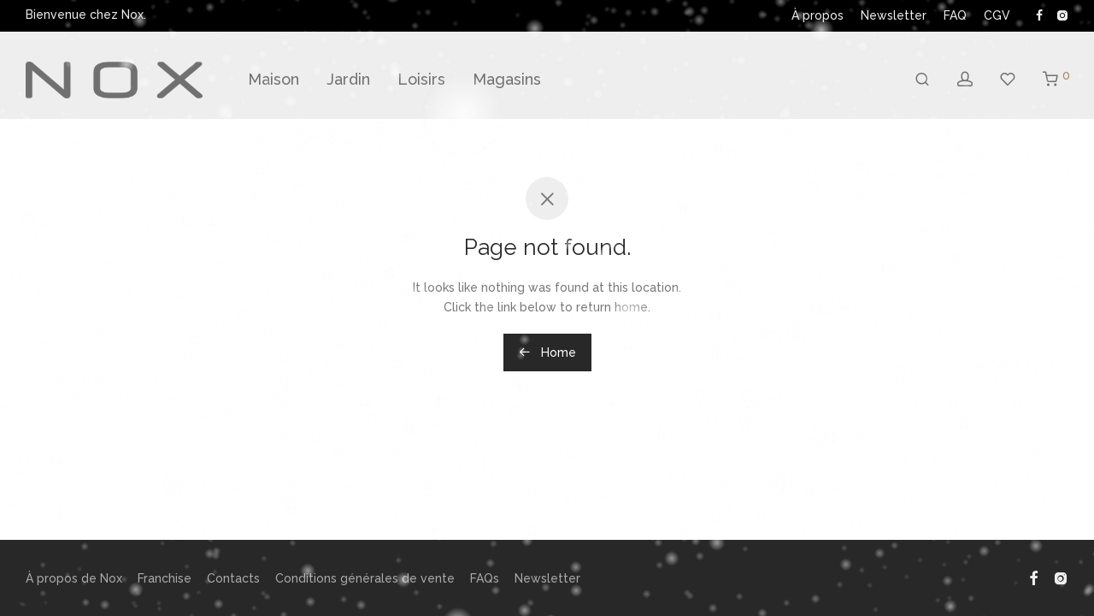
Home (547, 352)
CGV (997, 15)
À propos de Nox (74, 578)
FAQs (484, 578)
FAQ (955, 15)
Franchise (164, 578)
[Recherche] (922, 79)
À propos (817, 15)
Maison (273, 79)
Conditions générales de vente (365, 578)
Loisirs (421, 79)
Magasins (507, 79)
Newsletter (893, 15)
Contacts (233, 578)
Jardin (348, 79)
